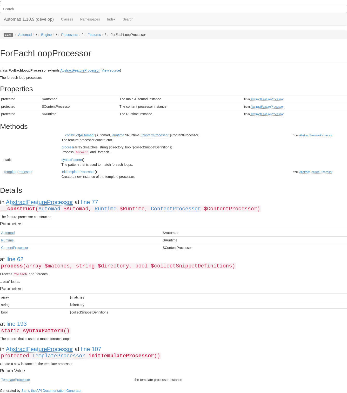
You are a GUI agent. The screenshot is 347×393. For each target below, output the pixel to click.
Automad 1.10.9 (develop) (29, 19)
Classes (67, 19)
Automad (25, 35)
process (67, 147)
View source (111, 70)
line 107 (91, 349)
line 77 (89, 202)
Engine (46, 35)
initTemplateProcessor (78, 172)
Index (111, 19)
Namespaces (90, 19)
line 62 (15, 259)
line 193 (17, 323)
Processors (69, 35)
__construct (70, 135)
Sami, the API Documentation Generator (51, 391)
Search (128, 19)
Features (94, 35)
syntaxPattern (71, 160)
